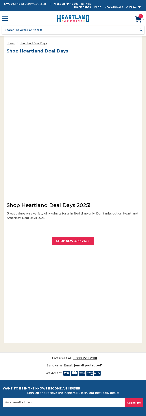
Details (86, 4)
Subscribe (134, 402)
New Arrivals (114, 7)
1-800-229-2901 (85, 358)
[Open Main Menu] (5, 18)
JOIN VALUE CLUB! (35, 4)
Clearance (133, 7)
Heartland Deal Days (33, 43)
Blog (97, 7)
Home (11, 43)
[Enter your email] (64, 402)
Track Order (82, 7)
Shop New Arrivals (73, 241)
